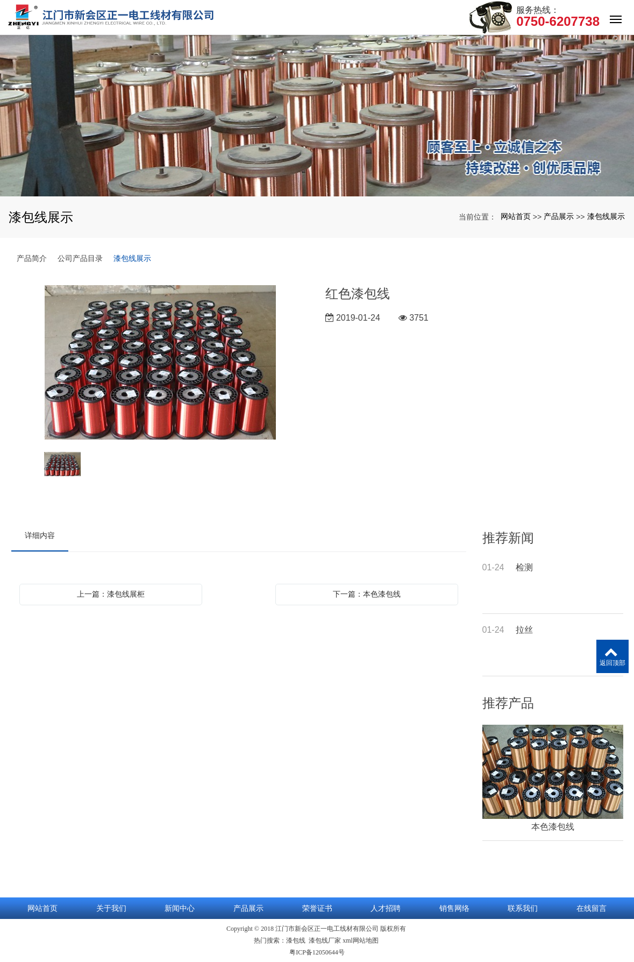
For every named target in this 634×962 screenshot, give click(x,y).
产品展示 (559, 216)
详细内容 (40, 535)
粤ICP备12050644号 (317, 952)
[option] (160, 363)
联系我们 (523, 908)
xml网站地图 (361, 940)
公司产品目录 (80, 258)
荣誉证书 (317, 908)
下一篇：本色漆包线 (367, 594)
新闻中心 (180, 908)
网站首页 (516, 216)
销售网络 (454, 908)
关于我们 (111, 908)
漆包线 (295, 940)
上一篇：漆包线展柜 (111, 594)
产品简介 (32, 258)
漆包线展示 (606, 216)
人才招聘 (386, 908)
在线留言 (591, 908)
